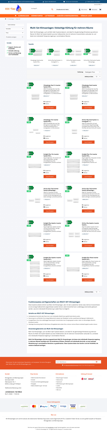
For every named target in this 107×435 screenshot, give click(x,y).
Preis (7, 33)
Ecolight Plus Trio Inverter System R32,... (51, 155)
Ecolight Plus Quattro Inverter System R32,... (52, 224)
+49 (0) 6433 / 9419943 (13, 392)
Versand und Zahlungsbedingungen (40, 382)
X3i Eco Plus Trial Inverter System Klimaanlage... (92, 61)
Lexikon (58, 386)
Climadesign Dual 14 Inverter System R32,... (52, 86)
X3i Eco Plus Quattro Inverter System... (73, 61)
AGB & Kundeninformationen (38, 378)
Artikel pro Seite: (89, 76)
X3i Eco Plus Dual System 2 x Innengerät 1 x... (55, 61)
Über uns (58, 390)
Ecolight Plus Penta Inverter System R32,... (90, 258)
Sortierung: (80, 72)
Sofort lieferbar (11, 25)
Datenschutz (59, 380)
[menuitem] (97, 4)
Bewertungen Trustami (62, 378)
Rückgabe (33, 384)
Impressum (59, 382)
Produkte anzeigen (14, 37)
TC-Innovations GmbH (67, 429)
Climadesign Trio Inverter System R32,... (51, 120)
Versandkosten (50, 427)
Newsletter (59, 388)
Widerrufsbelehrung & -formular (39, 386)
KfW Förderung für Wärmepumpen (64, 384)
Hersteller (8, 29)
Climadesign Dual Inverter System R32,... (37, 61)
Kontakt (33, 380)
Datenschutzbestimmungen (71, 365)
